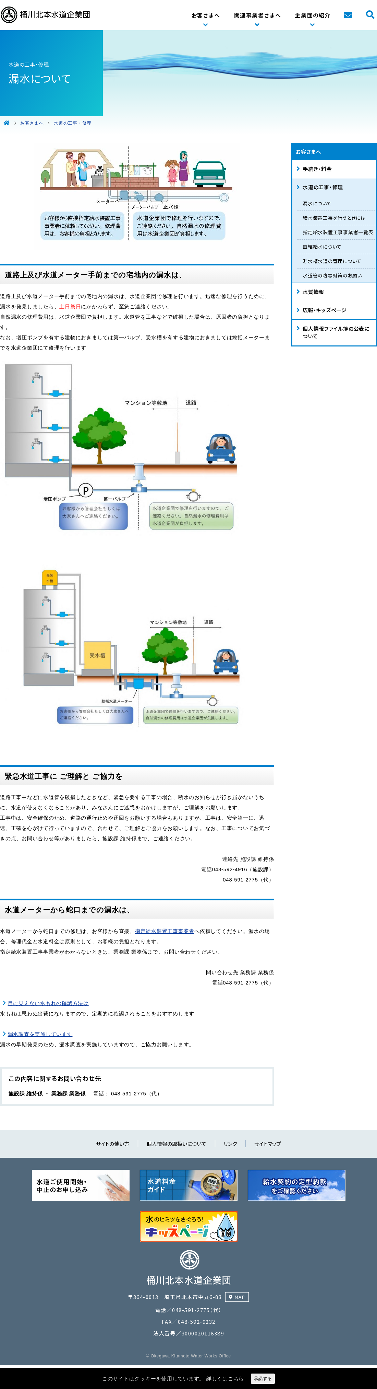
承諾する (263, 1378)
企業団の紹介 (313, 15)
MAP (240, 1297)
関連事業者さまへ (257, 15)
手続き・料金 (317, 168)
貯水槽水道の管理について (332, 261)
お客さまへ (206, 15)
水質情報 (313, 291)
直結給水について (322, 246)
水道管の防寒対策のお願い (332, 275)
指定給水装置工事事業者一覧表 (338, 232)
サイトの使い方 (112, 1143)
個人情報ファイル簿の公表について (336, 332)
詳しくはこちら (225, 1378)
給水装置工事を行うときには (334, 217)
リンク (230, 1143)
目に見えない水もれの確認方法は (48, 1003)
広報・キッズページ (325, 310)
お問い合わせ (348, 15)
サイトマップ (267, 1143)
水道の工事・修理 (323, 187)
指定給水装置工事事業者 (164, 931)
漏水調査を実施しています (40, 1034)
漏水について (317, 203)
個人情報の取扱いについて (176, 1143)
